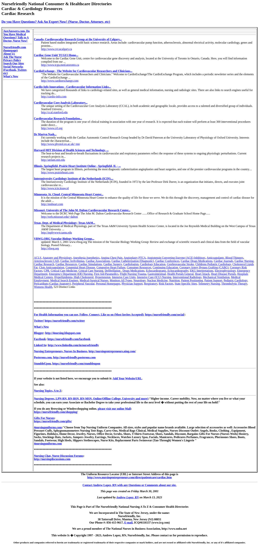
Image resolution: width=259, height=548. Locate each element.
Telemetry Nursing (209, 283)
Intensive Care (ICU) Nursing (154, 277)
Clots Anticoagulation (51, 267)
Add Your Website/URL (127, 378)
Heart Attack (202, 273)
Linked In (40, 345)
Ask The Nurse (12, 56)
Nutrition (174, 280)
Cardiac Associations (98, 260)
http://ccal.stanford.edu (54, 112)
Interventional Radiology (187, 277)
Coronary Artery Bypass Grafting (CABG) (204, 267)
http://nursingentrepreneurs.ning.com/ (112, 351)
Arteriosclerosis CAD (46, 260)
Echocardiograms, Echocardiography (167, 270)
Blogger (39, 332)
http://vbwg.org (50, 248)
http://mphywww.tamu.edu (56, 232)
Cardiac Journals (223, 260)
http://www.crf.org (52, 128)
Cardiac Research (44, 264)
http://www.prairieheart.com (57, 172)
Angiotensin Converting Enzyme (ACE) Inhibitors (176, 257)
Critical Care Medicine (64, 270)
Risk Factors (166, 283)
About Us (9, 53)
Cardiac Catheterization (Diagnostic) (133, 260)
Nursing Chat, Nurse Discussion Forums (58, 455)
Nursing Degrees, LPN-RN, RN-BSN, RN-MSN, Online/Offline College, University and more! (91, 398)
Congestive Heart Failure (110, 267)
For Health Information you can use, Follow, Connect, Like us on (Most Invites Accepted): (89, 314)
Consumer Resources (139, 267)
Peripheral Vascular (83, 283)
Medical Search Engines (64, 280)
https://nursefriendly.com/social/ (165, 314)
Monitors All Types (121, 280)
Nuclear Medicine (157, 280)
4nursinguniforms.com (48, 427)
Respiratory (150, 283)
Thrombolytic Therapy (234, 283)
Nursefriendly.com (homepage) (14, 49)
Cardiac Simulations (90, 264)
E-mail (128, 522)
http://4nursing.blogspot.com (63, 332)
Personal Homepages (108, 283)
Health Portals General (180, 273)
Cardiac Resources (66, 264)
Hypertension (102, 277)
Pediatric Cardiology (235, 280)
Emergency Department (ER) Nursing (71, 273)
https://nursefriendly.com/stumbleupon (76, 363)
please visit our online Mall (114, 408)
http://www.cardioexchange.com (60, 80)
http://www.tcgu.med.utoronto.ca (60, 64)
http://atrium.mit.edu (53, 159)
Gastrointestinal (157, 273)
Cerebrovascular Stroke (180, 264)
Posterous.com (43, 357)
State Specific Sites (186, 283)
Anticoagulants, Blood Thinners (224, 257)
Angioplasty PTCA (135, 257)
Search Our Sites (13, 63)
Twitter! (39, 320)
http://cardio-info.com (54, 96)
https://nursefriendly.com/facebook (68, 339)
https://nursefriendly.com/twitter (65, 320)
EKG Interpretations (201, 270)
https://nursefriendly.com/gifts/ (53, 421)
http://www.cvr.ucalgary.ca (56, 49)
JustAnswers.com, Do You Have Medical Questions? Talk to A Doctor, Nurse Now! (16, 36)
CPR (46, 270)
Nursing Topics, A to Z (48, 390)
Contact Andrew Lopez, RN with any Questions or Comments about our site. (129, 485)
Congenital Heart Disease (80, 267)
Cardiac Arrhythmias (72, 260)
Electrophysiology (225, 270)
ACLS (37, 257)
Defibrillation (113, 270)
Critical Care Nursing (91, 270)
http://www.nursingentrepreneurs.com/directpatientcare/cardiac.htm (129, 477)
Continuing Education (165, 267)
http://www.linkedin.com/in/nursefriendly (73, 345)
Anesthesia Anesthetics (86, 257)
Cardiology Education (152, 264)
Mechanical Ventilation (216, 277)
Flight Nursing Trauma (133, 273)
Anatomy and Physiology (57, 257)
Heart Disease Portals (223, 273)
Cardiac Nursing (244, 260)
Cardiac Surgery (112, 264)
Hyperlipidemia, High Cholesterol (74, 277)
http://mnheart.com (52, 204)
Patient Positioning (192, 280)
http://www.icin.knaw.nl (55, 188)
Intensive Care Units (124, 277)
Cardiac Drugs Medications (196, 260)
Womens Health (43, 286)
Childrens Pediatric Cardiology (213, 264)
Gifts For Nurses (44, 418)
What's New (10, 76)
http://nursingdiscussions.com (52, 459)
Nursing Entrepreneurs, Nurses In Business (60, 351)
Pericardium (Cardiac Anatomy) (52, 283)
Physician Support (132, 283)
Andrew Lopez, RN (127, 497)
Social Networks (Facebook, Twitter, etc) (15, 70)
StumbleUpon (42, 363)
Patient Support (213, 280)
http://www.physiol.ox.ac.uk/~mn (60, 144)
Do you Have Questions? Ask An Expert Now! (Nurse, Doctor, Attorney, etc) (55, 22)
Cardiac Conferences (167, 260)
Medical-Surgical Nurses (94, 280)
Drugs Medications (133, 270)
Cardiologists (131, 264)
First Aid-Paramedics (106, 273)
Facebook (40, 339)
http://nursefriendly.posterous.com (74, 357)
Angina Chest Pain (111, 257)
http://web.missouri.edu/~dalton (59, 216)
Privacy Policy (12, 60)
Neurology (139, 280)
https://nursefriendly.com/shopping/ (56, 411)
